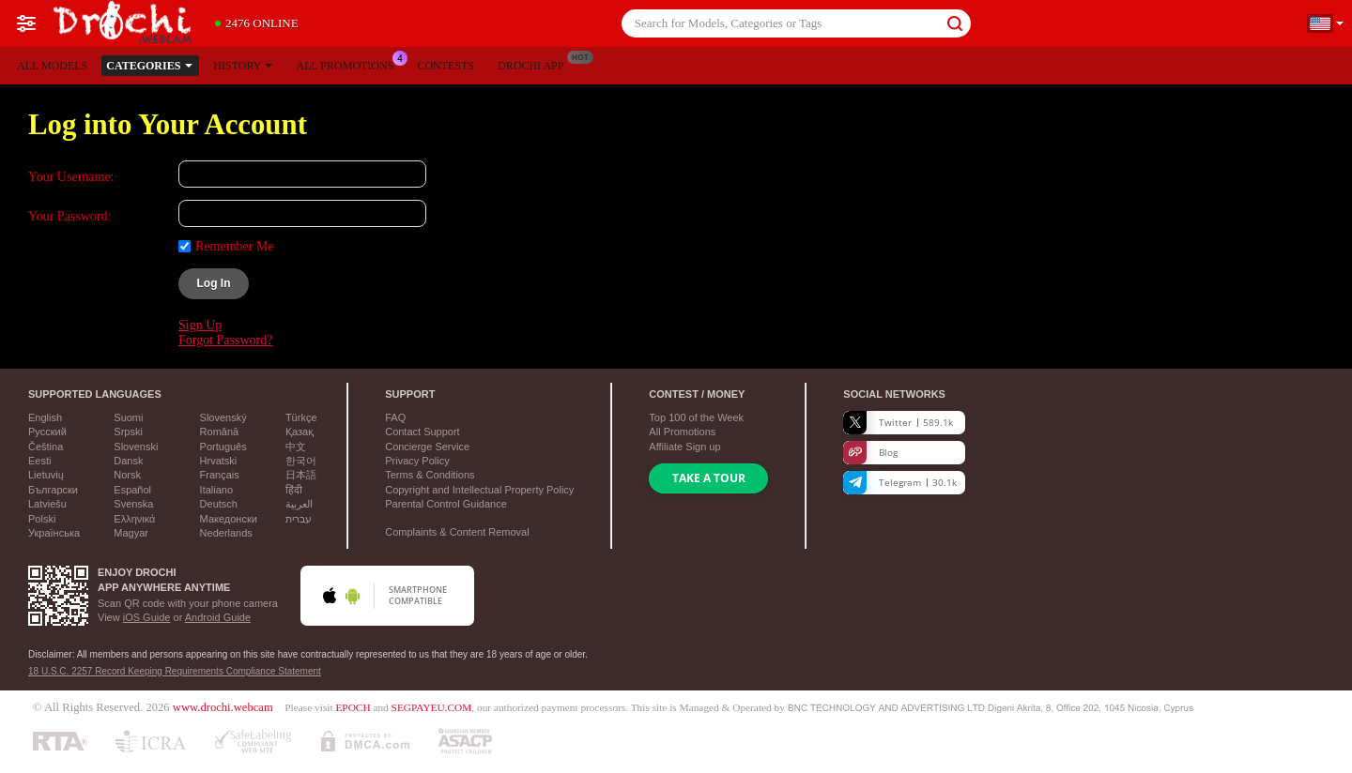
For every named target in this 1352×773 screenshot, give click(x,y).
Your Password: (69, 216)
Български (53, 489)
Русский (47, 431)
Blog (870, 452)
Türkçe (301, 417)
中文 (295, 446)
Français (219, 474)
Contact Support (422, 431)
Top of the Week (696, 417)
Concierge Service (427, 446)
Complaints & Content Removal (457, 532)
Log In (214, 283)
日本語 (300, 474)
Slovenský (223, 417)
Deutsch (219, 503)
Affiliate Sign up (684, 446)
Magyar (131, 532)
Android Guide (218, 617)
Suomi (128, 417)
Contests (445, 65)
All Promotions (349, 63)
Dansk (128, 460)
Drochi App (535, 63)
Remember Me (234, 246)
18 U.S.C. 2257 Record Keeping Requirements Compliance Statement (174, 671)
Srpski (128, 431)
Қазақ (299, 431)
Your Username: (71, 177)
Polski (41, 518)
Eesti (39, 460)
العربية (299, 503)
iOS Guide (147, 617)
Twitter (898, 422)
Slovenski (136, 446)
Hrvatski (219, 460)
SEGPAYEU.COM (432, 707)
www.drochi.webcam (223, 707)
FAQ (395, 417)
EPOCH (352, 707)
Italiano (216, 489)
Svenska (133, 503)
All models (52, 65)
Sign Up (200, 325)
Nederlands (226, 532)
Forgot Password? (225, 340)
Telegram (900, 482)
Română (219, 431)
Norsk (127, 474)
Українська (54, 532)
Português (223, 446)
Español (132, 489)
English (45, 417)
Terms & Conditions (429, 474)
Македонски (228, 518)
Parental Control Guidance (446, 503)
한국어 (300, 460)
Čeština (45, 446)
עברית (298, 518)
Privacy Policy (417, 460)
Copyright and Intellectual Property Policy (479, 489)
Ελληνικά (134, 518)
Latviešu (47, 503)
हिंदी (293, 489)
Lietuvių (46, 474)
